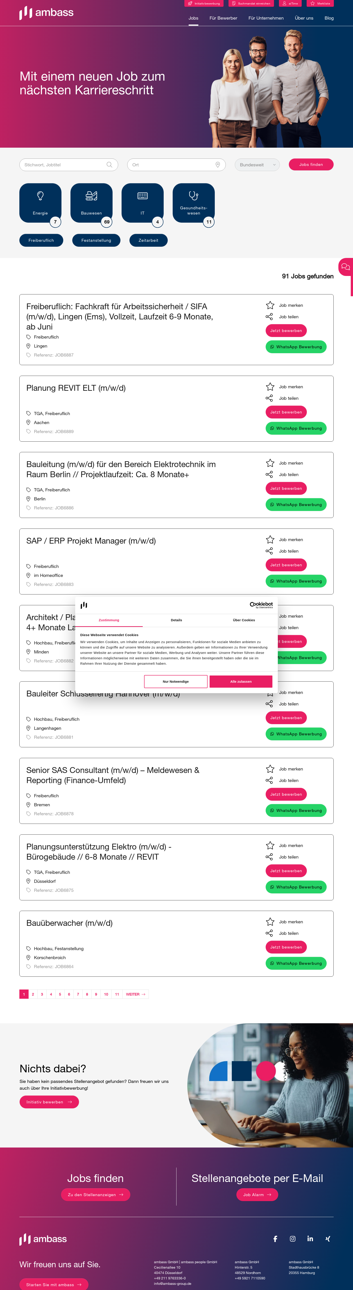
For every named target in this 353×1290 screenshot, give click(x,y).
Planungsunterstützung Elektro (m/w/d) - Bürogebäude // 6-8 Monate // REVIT (99, 855)
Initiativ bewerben (46, 1105)
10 (106, 998)
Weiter (135, 998)
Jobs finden (311, 168)
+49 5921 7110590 (250, 1282)
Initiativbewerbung (207, 3)
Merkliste (325, 4)
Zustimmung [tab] (109, 620)
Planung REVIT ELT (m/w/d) (76, 391)
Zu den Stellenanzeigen (92, 1198)
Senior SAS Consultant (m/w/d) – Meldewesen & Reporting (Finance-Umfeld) (112, 779)
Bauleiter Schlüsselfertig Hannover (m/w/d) (103, 697)
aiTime (293, 3)
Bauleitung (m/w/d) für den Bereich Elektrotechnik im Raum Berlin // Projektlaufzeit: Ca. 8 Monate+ (121, 473)
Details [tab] (176, 620)
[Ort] (176, 168)
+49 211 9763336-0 (170, 1282)
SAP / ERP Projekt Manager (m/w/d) (91, 544)
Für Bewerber (223, 17)
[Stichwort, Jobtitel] (68, 168)
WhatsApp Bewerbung (299, 350)
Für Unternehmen (266, 17)
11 (117, 998)
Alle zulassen (241, 681)
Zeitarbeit (148, 244)
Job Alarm (253, 1198)
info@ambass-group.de (172, 1287)
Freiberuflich (41, 244)
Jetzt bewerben (286, 334)
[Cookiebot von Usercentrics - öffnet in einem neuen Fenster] (253, 605)
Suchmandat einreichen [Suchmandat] (254, 3)
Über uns (304, 17)
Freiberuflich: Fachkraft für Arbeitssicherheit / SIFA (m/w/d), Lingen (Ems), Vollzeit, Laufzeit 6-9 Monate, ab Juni (119, 320)
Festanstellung (96, 244)
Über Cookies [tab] (244, 620)
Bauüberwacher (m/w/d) (69, 926)
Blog (329, 17)
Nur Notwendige (176, 681)
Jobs (193, 17)
